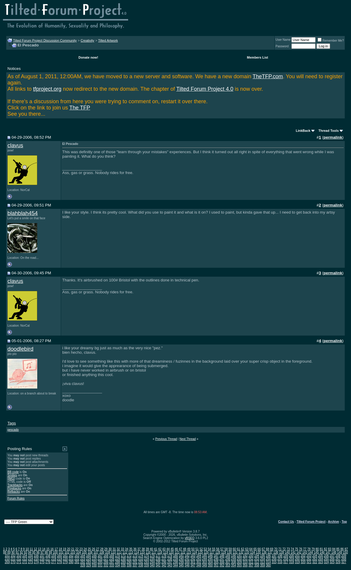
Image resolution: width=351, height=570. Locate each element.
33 (122, 549)
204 (314, 555)
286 (105, 562)
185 (204, 555)
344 (175, 565)
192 (245, 555)
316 (279, 562)
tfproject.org (47, 89)
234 (146, 558)
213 (24, 558)
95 (33, 552)
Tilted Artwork (108, 40)
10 (27, 549)
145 (316, 552)
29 (106, 549)
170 (117, 555)
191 (239, 555)
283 (88, 562)
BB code (13, 472)
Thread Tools (329, 130)
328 (82, 565)
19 (64, 549)
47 (180, 549)
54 (209, 549)
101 (61, 552)
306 (221, 562)
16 (52, 549)
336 (129, 565)
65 (255, 549)
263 (314, 558)
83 (329, 549)
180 (175, 555)
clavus (15, 145)
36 (134, 549)
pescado (13, 429)
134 (252, 552)
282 (82, 562)
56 (217, 549)
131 (235, 552)
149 (339, 552)
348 (198, 565)
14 (43, 549)
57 (221, 549)
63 (247, 549)
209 (343, 555)
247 (221, 558)
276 (47, 562)
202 (303, 555)
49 (188, 549)
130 (229, 552)
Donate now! (88, 57)
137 (270, 552)
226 (100, 558)
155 (30, 555)
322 (314, 562)
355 (239, 565)
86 (342, 549)
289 (123, 562)
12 (35, 549)
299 (181, 562)
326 (338, 562)
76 (300, 549)
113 (130, 552)
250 (239, 558)
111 (119, 552)
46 (176, 549)
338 (140, 565)
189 (227, 555)
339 (146, 565)
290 (129, 562)
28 (101, 549)
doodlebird (20, 349)
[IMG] (11, 478)
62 (242, 549)
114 (136, 552)
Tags (11, 423)
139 (281, 552)
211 (13, 558)
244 (204, 558)
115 (142, 552)
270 (13, 562)
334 (117, 565)
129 (223, 552)
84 (334, 549)
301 (192, 562)
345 (181, 565)
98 (46, 552)
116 (148, 552)
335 (123, 565)
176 (152, 555)
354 (233, 565)
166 (94, 555)
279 (65, 562)
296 (164, 562)
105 (84, 552)
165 (88, 555)
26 (93, 549)
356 (245, 565)
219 (59, 558)
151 (7, 555)
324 (326, 562)
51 (197, 549)
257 (279, 558)
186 (210, 555)
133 (246, 552)
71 (280, 549)
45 (172, 549)
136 (264, 552)
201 (297, 555)
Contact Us (286, 521)
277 (53, 562)
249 (233, 558)
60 (234, 549)
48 (184, 549)
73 (288, 549)
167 (100, 555)
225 (94, 558)
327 (343, 562)
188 (221, 555)
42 (159, 549)
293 (146, 562)
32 (118, 549)
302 (198, 562)
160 (59, 555)
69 (271, 549)
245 (210, 558)
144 (310, 552)
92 (21, 552)
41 (155, 549)
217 (47, 558)
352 (221, 565)
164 (82, 555)
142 (299, 552)
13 (39, 549)
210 (7, 558)
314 (268, 562)
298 (175, 562)
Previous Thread (166, 439)
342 (164, 565)
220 (65, 558)
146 (322, 552)
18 (60, 549)
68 (267, 549)
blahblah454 (22, 213)
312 (256, 562)
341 (158, 565)
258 (285, 558)
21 (72, 549)
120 (171, 552)
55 (213, 549)
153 (18, 555)
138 (275, 552)
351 (216, 565)
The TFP (79, 108)
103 (72, 552)
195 (262, 555)
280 (71, 562)
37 (139, 549)
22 (76, 549)
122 (183, 552)
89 (8, 552)
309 (239, 562)
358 (256, 565)
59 (230, 549)
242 (192, 558)
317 (285, 562)
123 (188, 552)
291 (134, 562)
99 (50, 552)
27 (97, 549)
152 (13, 555)
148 (333, 552)
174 (140, 555)
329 (88, 565)
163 (77, 555)
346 (187, 565)
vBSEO (190, 538)
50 (193, 549)
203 (308, 555)
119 (165, 552)
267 (338, 558)
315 (274, 562)
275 (42, 562)
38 (143, 549)
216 (42, 558)
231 (129, 558)
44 (168, 549)
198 (279, 555)
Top (344, 521)
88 (5, 552)
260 (297, 558)
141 (293, 552)
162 (71, 555)
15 (47, 549)
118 (159, 552)
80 (317, 549)
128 (217, 552)
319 (297, 562)
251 (245, 558)
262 (308, 558)
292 (140, 562)
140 (287, 552)
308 (233, 562)
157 (42, 555)
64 (251, 549)
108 (101, 552)
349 (204, 565)
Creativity (87, 40)
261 (303, 558)
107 (96, 552)
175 (146, 555)
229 (117, 558)
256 (274, 558)
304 (210, 562)
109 (107, 552)
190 (233, 555)
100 (55, 552)
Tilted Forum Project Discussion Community (45, 40)
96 (38, 552)
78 (308, 549)
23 (81, 549)
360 (268, 565)
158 (47, 555)
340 (152, 565)
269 (7, 562)
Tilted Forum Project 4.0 (204, 89)
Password (282, 46)
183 (192, 555)
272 (24, 562)
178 (164, 555)
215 (36, 558)
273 (30, 562)
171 (123, 555)
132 (240, 552)
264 (320, 558)
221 (71, 558)
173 (134, 555)
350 (210, 565)
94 (29, 552)
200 (291, 555)
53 (205, 549)
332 (105, 565)
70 (275, 549)
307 (227, 562)
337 (134, 565)
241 (187, 558)
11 (31, 549)
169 (111, 555)
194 (256, 555)
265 (326, 558)
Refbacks (13, 491)
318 (291, 562)
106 (90, 552)
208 (338, 555)
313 (262, 562)
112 (125, 552)
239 (175, 558)
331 (100, 565)
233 (140, 558)
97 (42, 552)
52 (201, 549)
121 (177, 552)
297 (169, 562)
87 (346, 549)
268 (343, 558)
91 (17, 552)
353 (227, 565)
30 (110, 549)
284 (94, 562)
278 (59, 562)
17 (56, 549)
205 (320, 555)
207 (332, 555)
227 (105, 558)
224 (88, 558)
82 (325, 549)
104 (78, 552)
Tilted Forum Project (310, 521)
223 (82, 558)
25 (89, 549)
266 (332, 558)
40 (151, 549)
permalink (333, 137)
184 (198, 555)
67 (263, 549)
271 (18, 562)
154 (24, 555)
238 (169, 558)
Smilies (12, 475)
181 (181, 555)
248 (227, 558)
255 (268, 558)
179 (169, 555)
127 (212, 552)
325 (332, 562)
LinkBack (303, 130)
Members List (257, 57)
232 (134, 558)
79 (313, 549)
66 (259, 549)
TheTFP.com (268, 76)
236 (158, 558)
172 (129, 555)
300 (187, 562)
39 (147, 549)
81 (321, 549)
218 (53, 558)
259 (291, 558)
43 (164, 549)
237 (164, 558)
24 (85, 549)
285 (100, 562)
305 (216, 562)
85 (338, 549)
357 (251, 565)
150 (345, 552)
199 (285, 555)
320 (303, 562)
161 (65, 555)
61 (238, 549)
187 (216, 555)
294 (152, 562)
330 (94, 565)
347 (192, 565)
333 (111, 565)
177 (158, 555)
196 (268, 555)
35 (130, 549)
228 (111, 558)
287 (111, 562)
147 (327, 552)
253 (256, 558)
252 (251, 558)
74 (292, 549)
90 (13, 552)
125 (200, 552)
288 (117, 562)
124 (194, 552)
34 (126, 549)
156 (36, 555)
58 (226, 549)
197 (274, 555)
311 (251, 562)
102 (66, 552)
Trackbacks (15, 485)
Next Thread (187, 439)
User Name (283, 39)
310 (245, 562)
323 (320, 562)
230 (123, 558)
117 (153, 552)
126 (206, 552)
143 (304, 552)
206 (326, 555)
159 (53, 555)
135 (258, 552)
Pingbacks (14, 488)
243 (198, 558)
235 (152, 558)
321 (308, 562)
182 (187, 555)
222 (77, 558)
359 (262, 565)
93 (25, 552)
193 (251, 555)
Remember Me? (331, 40)
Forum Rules (15, 498)
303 (204, 562)
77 (304, 549)
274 (36, 562)
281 (77, 562)
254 (262, 558)
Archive (333, 521)
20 (68, 549)
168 (105, 555)
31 (114, 549)
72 (284, 549)
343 (169, 565)
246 (216, 558)
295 (158, 562)
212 (18, 558)
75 (296, 549)
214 (30, 558)
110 (113, 552)
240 (181, 558)
